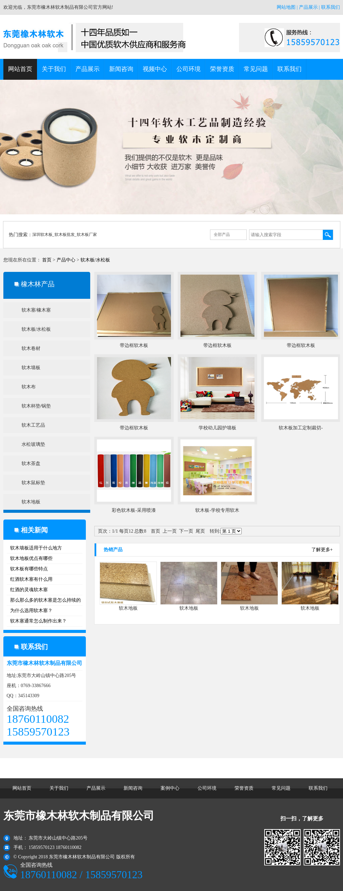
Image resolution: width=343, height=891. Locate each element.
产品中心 (66, 259)
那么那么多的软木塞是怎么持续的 (45, 600)
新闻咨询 (121, 69)
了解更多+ (322, 549)
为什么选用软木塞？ (31, 610)
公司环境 (188, 69)
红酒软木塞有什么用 (31, 579)
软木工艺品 (33, 425)
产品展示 (308, 7)
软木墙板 (31, 367)
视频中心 (155, 69)
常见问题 (256, 69)
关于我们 (54, 69)
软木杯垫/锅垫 (36, 405)
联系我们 (330, 7)
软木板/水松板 (95, 259)
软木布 (29, 386)
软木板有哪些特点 (29, 568)
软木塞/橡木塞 (36, 310)
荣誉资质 (222, 69)
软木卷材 (31, 348)
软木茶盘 (31, 463)
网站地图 (286, 7)
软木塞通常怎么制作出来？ (38, 620)
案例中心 (170, 788)
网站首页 (20, 69)
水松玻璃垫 (33, 444)
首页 (47, 259)
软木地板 (31, 501)
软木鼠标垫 (33, 482)
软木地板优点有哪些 (31, 558)
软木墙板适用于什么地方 (36, 547)
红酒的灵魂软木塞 (29, 589)
